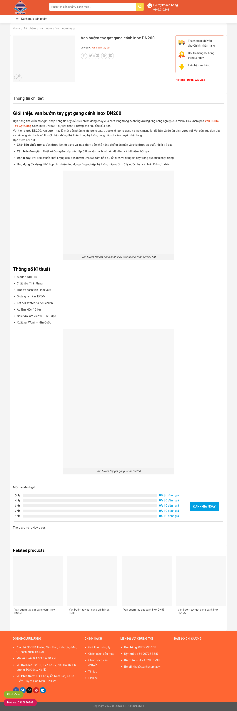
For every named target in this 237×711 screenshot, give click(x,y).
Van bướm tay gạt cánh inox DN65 (143, 609)
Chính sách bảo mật (101, 654)
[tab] (28, 98)
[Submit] (140, 7)
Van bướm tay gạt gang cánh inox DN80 (89, 611)
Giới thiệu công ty (99, 647)
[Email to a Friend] (97, 56)
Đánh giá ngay (204, 506)
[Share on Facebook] (84, 56)
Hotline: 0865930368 (20, 702)
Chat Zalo (13, 694)
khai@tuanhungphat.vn (147, 666)
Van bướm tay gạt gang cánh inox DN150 (34, 611)
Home (16, 28)
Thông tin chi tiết (28, 98)
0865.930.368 (161, 9)
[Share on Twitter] (91, 56)
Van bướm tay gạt (66, 28)
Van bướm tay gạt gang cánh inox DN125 (198, 611)
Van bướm (46, 28)
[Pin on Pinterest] (104, 56)
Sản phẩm (30, 28)
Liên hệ (93, 678)
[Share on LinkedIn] (111, 56)
